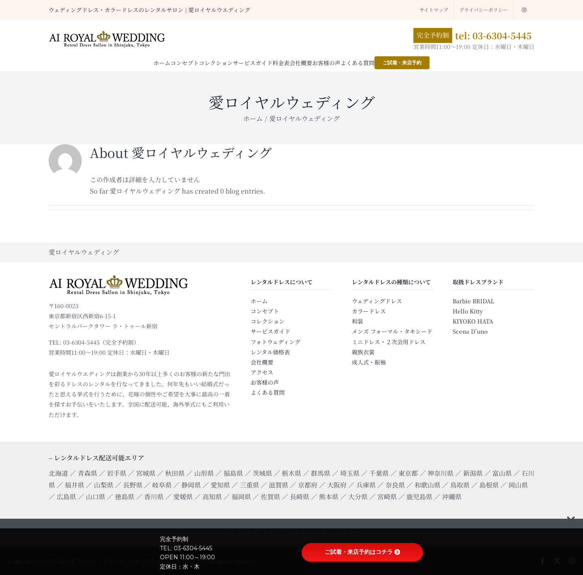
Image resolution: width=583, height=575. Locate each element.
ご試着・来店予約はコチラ (362, 552)
